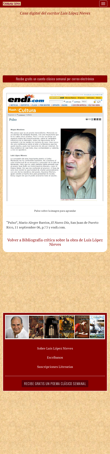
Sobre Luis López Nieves (55, 348)
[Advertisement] (55, 45)
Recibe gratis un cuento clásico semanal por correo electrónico (55, 78)
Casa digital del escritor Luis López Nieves (55, 13)
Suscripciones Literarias (55, 366)
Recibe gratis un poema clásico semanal (55, 383)
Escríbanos (55, 357)
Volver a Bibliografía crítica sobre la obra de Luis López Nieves (55, 242)
